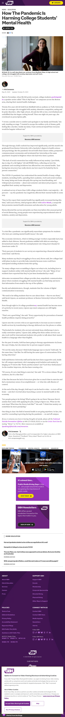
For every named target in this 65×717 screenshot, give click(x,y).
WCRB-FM (14, 642)
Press (4, 594)
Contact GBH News (39, 615)
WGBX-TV (13, 639)
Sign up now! (25, 525)
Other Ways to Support (40, 601)
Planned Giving (38, 598)
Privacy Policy (6, 619)
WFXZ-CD (22, 639)
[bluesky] (42, 633)
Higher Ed (22, 448)
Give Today (25, 496)
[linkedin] (50, 633)
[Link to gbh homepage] (9, 3)
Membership (37, 587)
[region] (32, 690)
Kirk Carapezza (9, 89)
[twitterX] (20, 431)
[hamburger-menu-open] (4, 3)
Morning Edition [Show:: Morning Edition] (9, 557)
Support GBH (37, 580)
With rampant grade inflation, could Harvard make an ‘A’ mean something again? (31, 561)
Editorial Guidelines (8, 615)
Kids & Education (7, 583)
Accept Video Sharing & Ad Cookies (17, 703)
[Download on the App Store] (35, 470)
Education (12, 9)
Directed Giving (38, 594)
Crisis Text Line (54, 421)
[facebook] (47, 633)
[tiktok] (36, 633)
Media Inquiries (38, 619)
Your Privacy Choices (13, 710)
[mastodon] (44, 640)
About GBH (5, 580)
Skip (37, 703)
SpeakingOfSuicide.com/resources (15, 426)
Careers (4, 591)
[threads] (44, 633)
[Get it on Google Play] (51, 470)
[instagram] (33, 633)
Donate (56, 3)
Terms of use (6, 611)
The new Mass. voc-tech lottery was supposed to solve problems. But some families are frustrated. (32, 553)
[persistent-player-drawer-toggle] (63, 714)
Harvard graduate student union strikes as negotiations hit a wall (25, 543)
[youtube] (39, 633)
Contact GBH (37, 611)
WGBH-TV (5, 639)
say (35, 305)
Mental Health (33, 448)
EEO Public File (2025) (9, 629)
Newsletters (36, 622)
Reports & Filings (7, 626)
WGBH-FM (5, 642)
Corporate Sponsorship (40, 591)
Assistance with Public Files (11, 633)
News (4, 9)
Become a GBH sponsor (32, 139)
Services (4, 587)
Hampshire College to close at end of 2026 (18, 547)
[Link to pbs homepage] (32, 666)
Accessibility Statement (10, 622)
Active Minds (46, 203)
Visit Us (35, 626)
